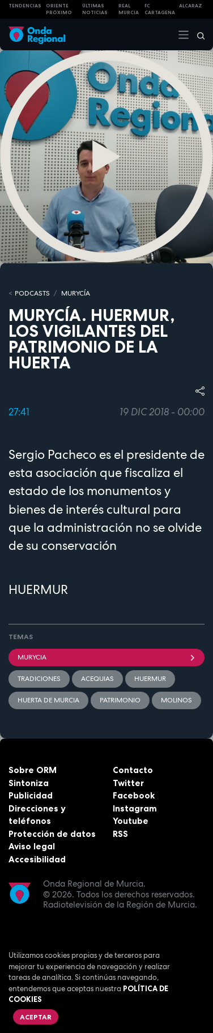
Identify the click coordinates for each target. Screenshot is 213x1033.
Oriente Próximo (59, 9)
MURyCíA (75, 293)
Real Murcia (128, 9)
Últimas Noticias (95, 9)
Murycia (106, 657)
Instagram (135, 808)
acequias (97, 678)
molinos (176, 700)
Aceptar (36, 1017)
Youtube (130, 820)
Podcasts (32, 293)
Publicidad (30, 795)
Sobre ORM (32, 770)
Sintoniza (28, 783)
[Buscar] (197, 34)
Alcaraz (190, 5)
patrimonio (120, 700)
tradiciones (39, 678)
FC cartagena (159, 9)
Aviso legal (31, 846)
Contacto (133, 770)
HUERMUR (38, 589)
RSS (120, 833)
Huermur (150, 678)
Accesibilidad (37, 859)
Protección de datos (52, 833)
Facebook (134, 795)
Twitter (128, 783)
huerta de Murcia (48, 700)
